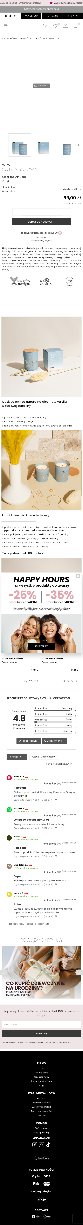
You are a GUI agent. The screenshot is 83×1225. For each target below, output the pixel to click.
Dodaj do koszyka (41, 222)
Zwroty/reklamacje (41, 1106)
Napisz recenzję (28, 740)
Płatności (41, 1098)
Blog (41, 1085)
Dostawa (41, 1115)
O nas (41, 1068)
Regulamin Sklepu (41, 1102)
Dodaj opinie (8, 191)
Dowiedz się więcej (41, 240)
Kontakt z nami (41, 1076)
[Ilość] (41, 212)
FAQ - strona (41, 1128)
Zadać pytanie (53, 740)
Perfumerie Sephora (41, 1081)
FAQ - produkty (41, 1132)
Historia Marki (41, 1072)
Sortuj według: (53, 763)
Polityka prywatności (41, 1111)
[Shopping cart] (76, 25)
